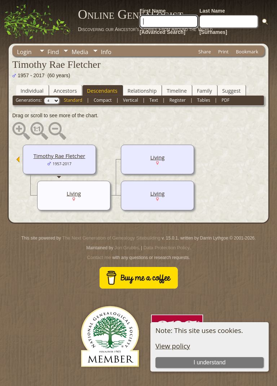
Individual (32, 90)
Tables (203, 100)
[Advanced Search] (162, 32)
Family (204, 90)
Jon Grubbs (126, 247)
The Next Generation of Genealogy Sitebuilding (111, 238)
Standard (73, 100)
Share (204, 51)
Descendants (102, 90)
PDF (225, 100)
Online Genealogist (130, 14)
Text (153, 100)
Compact (103, 100)
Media (79, 52)
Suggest (231, 90)
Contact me (99, 257)
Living (157, 157)
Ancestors (65, 90)
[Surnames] (213, 32)
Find (53, 52)
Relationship (142, 90)
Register (178, 100)
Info (106, 52)
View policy (172, 345)
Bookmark (247, 51)
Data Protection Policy (167, 247)
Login (24, 52)
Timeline (177, 90)
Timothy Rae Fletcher (59, 155)
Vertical (130, 100)
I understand (209, 362)
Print (223, 51)
